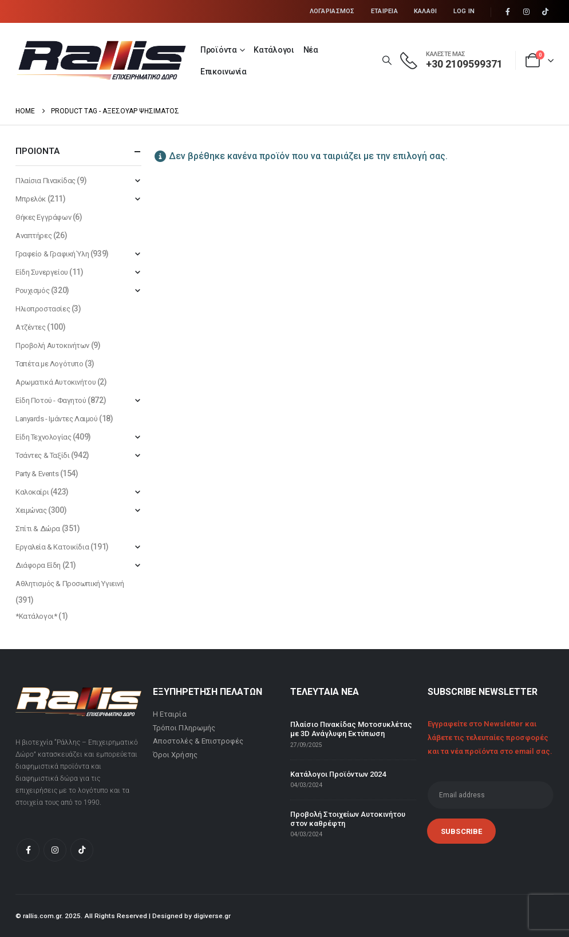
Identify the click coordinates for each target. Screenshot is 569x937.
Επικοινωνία (223, 71)
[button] (386, 61)
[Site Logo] (101, 60)
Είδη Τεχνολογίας (43, 437)
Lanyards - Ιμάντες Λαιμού (56, 418)
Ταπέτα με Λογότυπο (49, 363)
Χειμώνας (31, 510)
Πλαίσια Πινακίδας (45, 180)
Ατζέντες (30, 327)
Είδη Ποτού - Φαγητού (50, 400)
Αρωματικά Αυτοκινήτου (55, 382)
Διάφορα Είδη (38, 565)
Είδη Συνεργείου (41, 272)
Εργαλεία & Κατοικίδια (52, 547)
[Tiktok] (545, 12)
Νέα (310, 49)
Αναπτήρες (33, 235)
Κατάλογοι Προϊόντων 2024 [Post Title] (338, 774)
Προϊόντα (218, 49)
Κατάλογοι (274, 49)
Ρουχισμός (32, 290)
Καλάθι (425, 11)
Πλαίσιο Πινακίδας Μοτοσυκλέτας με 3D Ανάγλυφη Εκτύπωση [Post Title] (351, 729)
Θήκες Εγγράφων (43, 217)
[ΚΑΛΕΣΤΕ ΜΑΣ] (451, 60)
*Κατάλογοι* (36, 616)
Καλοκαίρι (32, 492)
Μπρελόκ (30, 199)
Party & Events (36, 473)
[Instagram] (526, 12)
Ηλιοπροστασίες (42, 309)
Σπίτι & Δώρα (37, 528)
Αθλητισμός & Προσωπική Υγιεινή (69, 583)
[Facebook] (507, 12)
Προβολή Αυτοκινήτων (52, 345)
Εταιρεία (384, 11)
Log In (464, 11)
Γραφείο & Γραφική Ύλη (52, 254)
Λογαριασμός (332, 11)
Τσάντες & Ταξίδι (42, 455)
